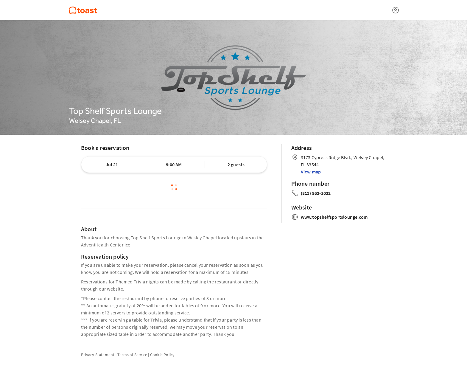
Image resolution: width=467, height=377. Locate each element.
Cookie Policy (162, 354)
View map (311, 172)
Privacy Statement (97, 354)
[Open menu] (395, 10)
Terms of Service (132, 354)
